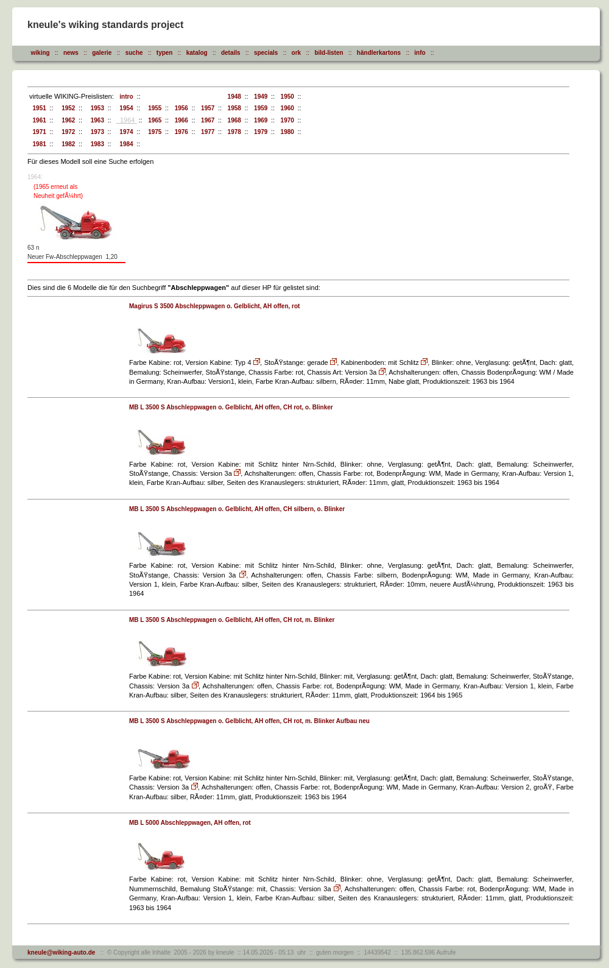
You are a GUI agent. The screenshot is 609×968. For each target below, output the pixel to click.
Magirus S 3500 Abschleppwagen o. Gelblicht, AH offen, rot (214, 306)
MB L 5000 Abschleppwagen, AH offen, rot (190, 822)
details (231, 52)
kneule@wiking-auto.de (61, 952)
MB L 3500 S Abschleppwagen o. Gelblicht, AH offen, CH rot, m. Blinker (231, 619)
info (419, 52)
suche (134, 52)
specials (266, 52)
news (71, 52)
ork (296, 52)
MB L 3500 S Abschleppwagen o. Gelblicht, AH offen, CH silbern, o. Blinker (237, 509)
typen (165, 52)
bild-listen (328, 52)
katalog (197, 52)
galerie (101, 52)
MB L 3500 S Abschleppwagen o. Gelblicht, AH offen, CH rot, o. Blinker (231, 407)
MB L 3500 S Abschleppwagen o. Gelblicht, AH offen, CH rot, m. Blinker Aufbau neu (249, 721)
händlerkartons (379, 52)
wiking (40, 52)
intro (124, 96)
